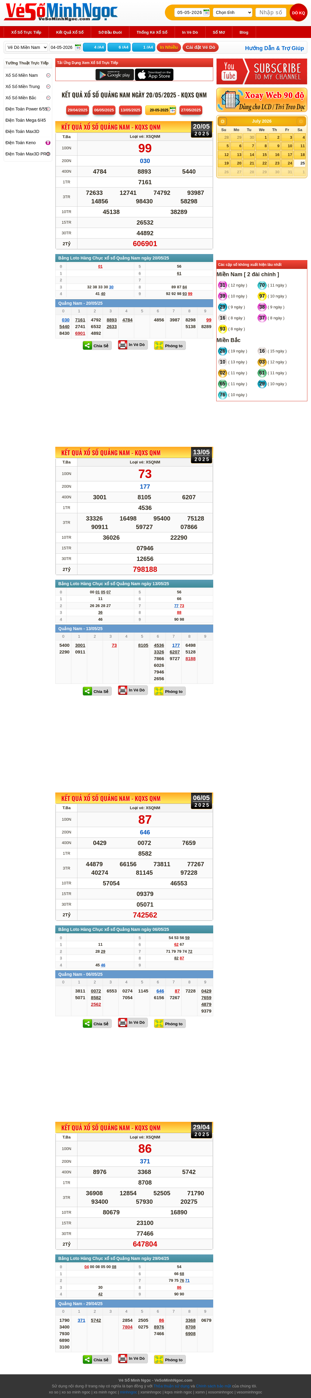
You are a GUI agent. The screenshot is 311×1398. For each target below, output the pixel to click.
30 (252, 137)
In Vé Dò (137, 344)
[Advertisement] (134, 398)
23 (277, 163)
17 (290, 154)
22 (264, 163)
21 (252, 163)
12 (226, 154)
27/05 (191, 110)
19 (226, 163)
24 (290, 163)
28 (226, 137)
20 (239, 163)
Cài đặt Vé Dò (200, 47)
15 (264, 154)
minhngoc (128, 1392)
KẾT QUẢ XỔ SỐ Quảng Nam (111, 127)
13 (239, 154)
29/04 (77, 110)
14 (252, 154)
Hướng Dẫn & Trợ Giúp (274, 48)
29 (239, 137)
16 (277, 154)
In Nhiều (169, 47)
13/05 (130, 110)
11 (302, 146)
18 (302, 154)
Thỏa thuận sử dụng (171, 1386)
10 (290, 146)
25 (302, 163)
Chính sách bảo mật (213, 1386)
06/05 (104, 110)
